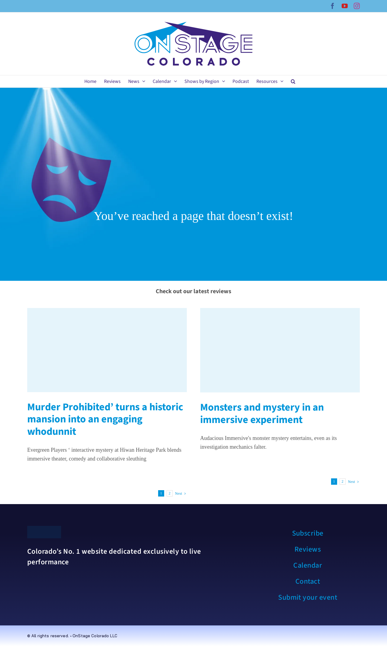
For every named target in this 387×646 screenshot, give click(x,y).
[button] (293, 81)
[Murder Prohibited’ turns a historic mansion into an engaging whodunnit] (107, 350)
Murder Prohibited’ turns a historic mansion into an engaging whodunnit (105, 419)
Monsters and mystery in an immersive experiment (262, 413)
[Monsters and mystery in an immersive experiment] (280, 350)
